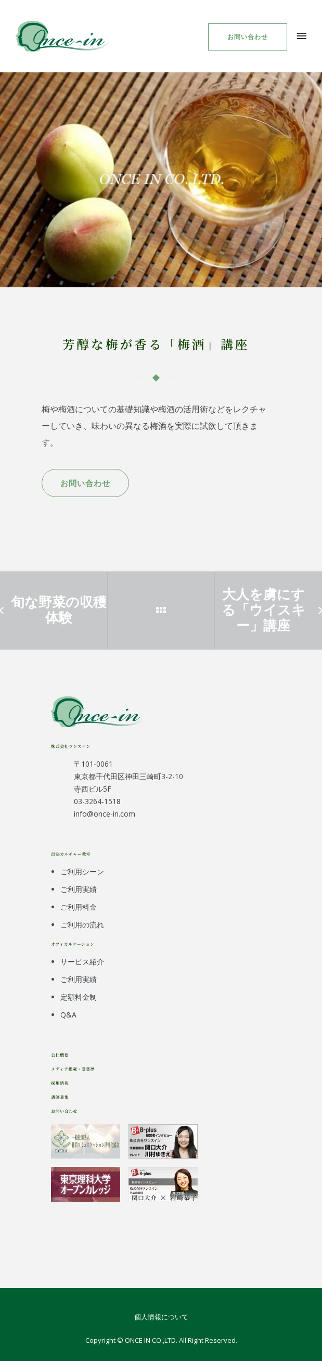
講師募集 (60, 1097)
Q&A (68, 1015)
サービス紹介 (82, 961)
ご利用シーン (82, 871)
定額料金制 (78, 997)
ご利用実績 (78, 889)
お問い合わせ (247, 36)
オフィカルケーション (72, 944)
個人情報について (161, 1316)
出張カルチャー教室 (71, 854)
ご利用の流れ (82, 925)
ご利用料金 (78, 907)
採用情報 (60, 1083)
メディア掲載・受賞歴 (73, 1069)
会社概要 (60, 1055)
